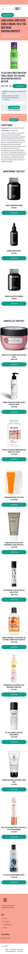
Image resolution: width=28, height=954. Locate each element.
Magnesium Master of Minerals (14, 296)
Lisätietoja (19, 86)
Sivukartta (20, 951)
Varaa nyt (14, 120)
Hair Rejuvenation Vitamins (14, 205)
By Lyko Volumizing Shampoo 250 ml (14, 875)
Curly (5, 918)
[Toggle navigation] (3, 8)
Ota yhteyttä (13, 949)
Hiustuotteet (7, 15)
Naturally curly (8, 924)
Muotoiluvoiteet (19, 128)
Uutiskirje (6, 99)
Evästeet (20, 949)
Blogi (5, 928)
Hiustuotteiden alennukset (11, 96)
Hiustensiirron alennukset (11, 97)
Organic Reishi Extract (14, 251)
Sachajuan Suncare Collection (14, 497)
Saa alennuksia (14, 107)
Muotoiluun (11, 128)
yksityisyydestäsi (16, 110)
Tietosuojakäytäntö (10, 951)
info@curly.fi (4, 2)
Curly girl (6, 921)
